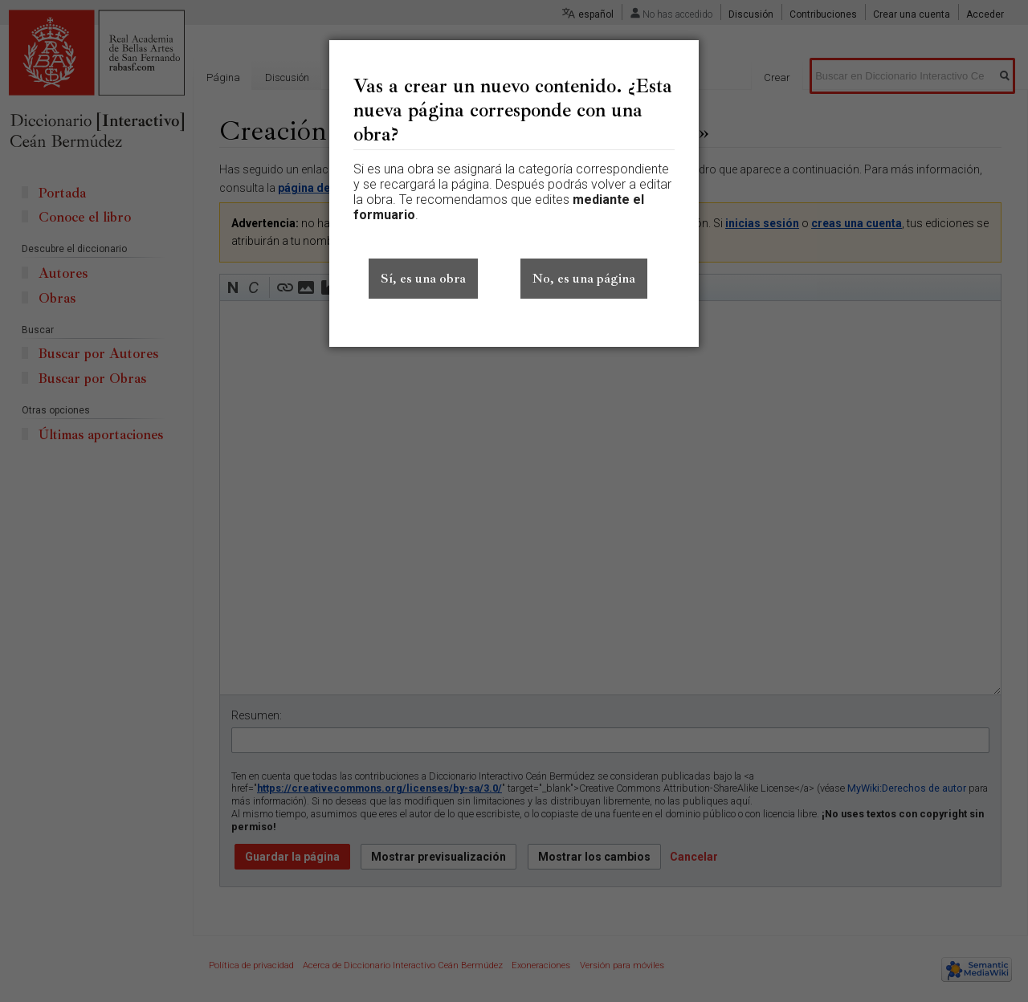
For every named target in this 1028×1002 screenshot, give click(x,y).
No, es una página (583, 279)
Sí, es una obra (423, 279)
